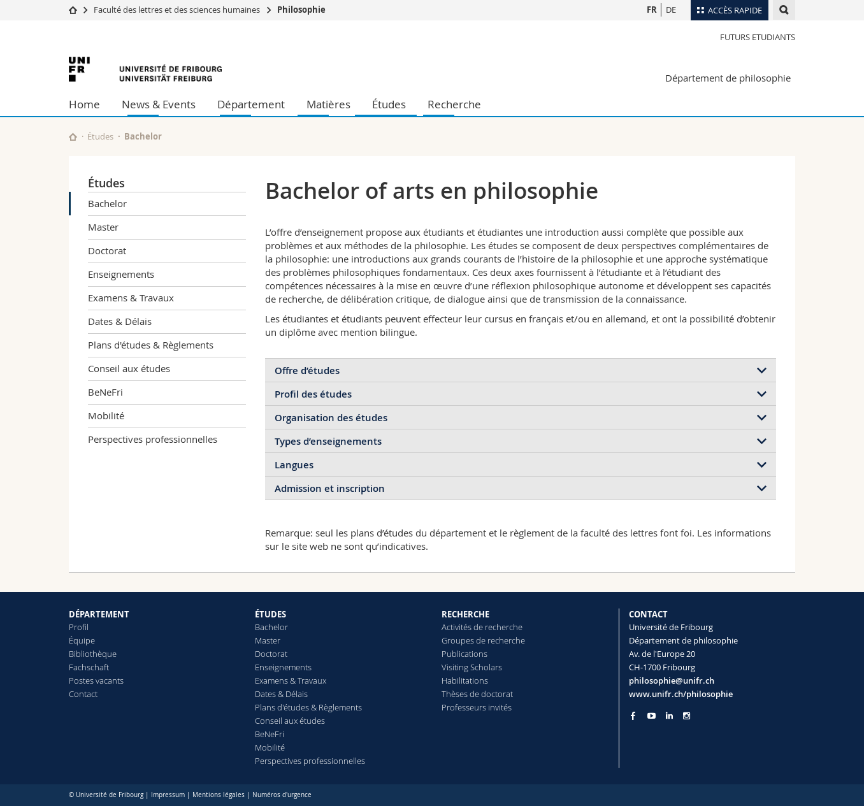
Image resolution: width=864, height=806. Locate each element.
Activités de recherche (482, 627)
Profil (79, 627)
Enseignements (121, 274)
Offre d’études (307, 370)
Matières (328, 104)
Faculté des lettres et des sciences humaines (178, 9)
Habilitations (465, 680)
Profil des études (313, 394)
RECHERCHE (465, 614)
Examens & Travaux (131, 297)
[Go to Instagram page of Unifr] (686, 716)
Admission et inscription (330, 488)
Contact (83, 694)
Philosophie (301, 9)
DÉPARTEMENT (99, 614)
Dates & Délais (120, 321)
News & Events (159, 104)
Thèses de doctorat (477, 694)
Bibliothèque (93, 653)
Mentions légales (218, 795)
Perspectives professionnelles (152, 439)
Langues (294, 464)
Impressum (168, 795)
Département (251, 104)
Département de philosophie (728, 77)
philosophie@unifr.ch (671, 680)
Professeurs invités (477, 707)
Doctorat (107, 250)
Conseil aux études (129, 368)
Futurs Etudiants (757, 37)
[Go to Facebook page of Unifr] (633, 715)
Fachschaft (89, 667)
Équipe (82, 640)
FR (652, 9)
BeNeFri (105, 391)
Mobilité (106, 415)
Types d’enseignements (328, 441)
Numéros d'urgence (282, 795)
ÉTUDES (270, 614)
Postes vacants (96, 680)
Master (103, 226)
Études (389, 104)
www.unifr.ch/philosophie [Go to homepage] (681, 694)
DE (671, 9)
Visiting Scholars (472, 667)
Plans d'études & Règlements (150, 344)
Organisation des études (331, 417)
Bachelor (107, 203)
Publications (464, 653)
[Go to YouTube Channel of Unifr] (651, 716)
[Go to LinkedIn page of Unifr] (669, 716)
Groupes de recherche (483, 640)
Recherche (454, 104)
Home (84, 104)
